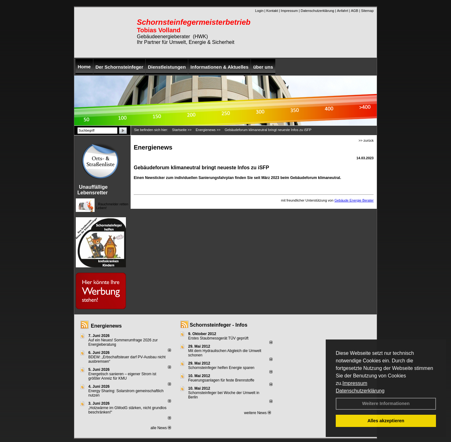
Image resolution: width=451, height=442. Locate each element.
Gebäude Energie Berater (354, 200)
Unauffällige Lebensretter (92, 189)
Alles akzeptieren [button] (385, 420)
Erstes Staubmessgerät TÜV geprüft (218, 338)
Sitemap (367, 11)
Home (84, 66)
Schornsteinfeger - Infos (218, 325)
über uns (263, 67)
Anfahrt (342, 11)
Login (259, 11)
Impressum (354, 383)
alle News (160, 428)
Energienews (106, 326)
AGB (354, 11)
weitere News (257, 413)
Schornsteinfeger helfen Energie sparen (221, 368)
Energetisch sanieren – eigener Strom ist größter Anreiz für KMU (122, 376)
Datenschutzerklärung (360, 390)
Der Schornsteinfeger (119, 67)
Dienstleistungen (167, 67)
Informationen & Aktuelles (219, 67)
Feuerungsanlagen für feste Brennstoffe (221, 380)
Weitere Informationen (386, 403)
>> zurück (366, 140)
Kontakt (272, 11)
